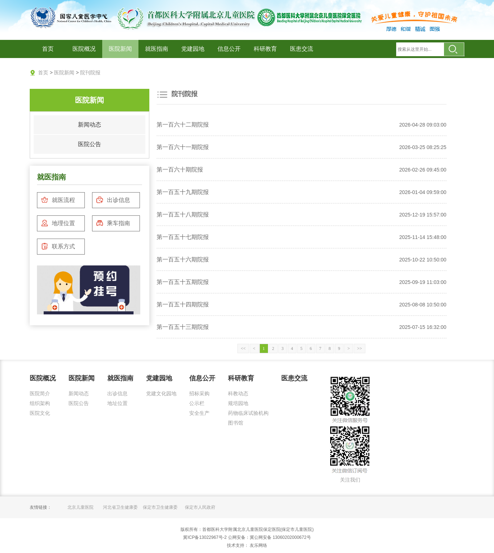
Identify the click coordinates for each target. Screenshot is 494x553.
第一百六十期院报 (180, 169)
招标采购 (199, 393)
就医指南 (156, 49)
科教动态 (238, 393)
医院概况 (84, 49)
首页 (48, 49)
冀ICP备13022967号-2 (205, 537)
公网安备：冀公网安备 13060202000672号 (269, 537)
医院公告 (89, 144)
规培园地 (238, 403)
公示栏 (196, 403)
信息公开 (229, 49)
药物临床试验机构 (248, 413)
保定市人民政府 (200, 507)
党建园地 (192, 49)
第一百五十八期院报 (183, 214)
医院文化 (40, 413)
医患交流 (301, 49)
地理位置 (58, 223)
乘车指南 (113, 223)
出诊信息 (113, 199)
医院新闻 (120, 49)
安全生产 (199, 413)
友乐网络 (258, 545)
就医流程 (58, 199)
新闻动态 (89, 124)
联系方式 (58, 246)
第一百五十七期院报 (183, 237)
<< (243, 348)
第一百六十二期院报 (183, 124)
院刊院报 (90, 72)
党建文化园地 (161, 393)
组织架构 (40, 403)
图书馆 (235, 423)
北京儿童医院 (80, 507)
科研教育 (265, 49)
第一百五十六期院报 (183, 259)
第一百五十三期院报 (183, 327)
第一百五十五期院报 (183, 282)
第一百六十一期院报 (183, 147)
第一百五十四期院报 (183, 304)
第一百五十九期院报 (183, 192)
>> (359, 348)
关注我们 (350, 480)
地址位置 (117, 403)
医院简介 (40, 393)
